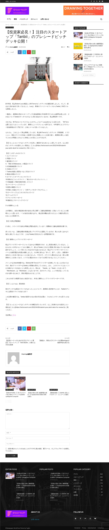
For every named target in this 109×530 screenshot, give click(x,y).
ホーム (7, 24)
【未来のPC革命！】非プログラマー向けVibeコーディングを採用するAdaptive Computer (15, 394)
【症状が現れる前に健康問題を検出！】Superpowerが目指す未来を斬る (37, 394)
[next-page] (10, 401)
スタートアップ (14, 24)
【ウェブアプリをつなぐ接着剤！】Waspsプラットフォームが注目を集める (93, 67)
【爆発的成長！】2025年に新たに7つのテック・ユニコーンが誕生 (93, 56)
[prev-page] (7, 401)
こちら (14, 315)
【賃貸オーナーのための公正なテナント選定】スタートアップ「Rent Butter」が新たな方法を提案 (20, 343)
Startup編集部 (14, 47)
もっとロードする (88, 75)
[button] (101, 19)
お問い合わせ (35, 519)
